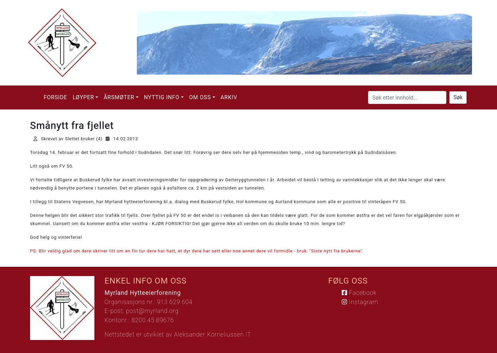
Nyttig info (162, 97)
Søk (458, 97)
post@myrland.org (152, 311)
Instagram (360, 302)
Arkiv (229, 97)
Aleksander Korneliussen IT (212, 334)
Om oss (200, 97)
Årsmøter (119, 97)
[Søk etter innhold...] (407, 97)
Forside (55, 97)
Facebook (359, 292)
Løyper (83, 97)
